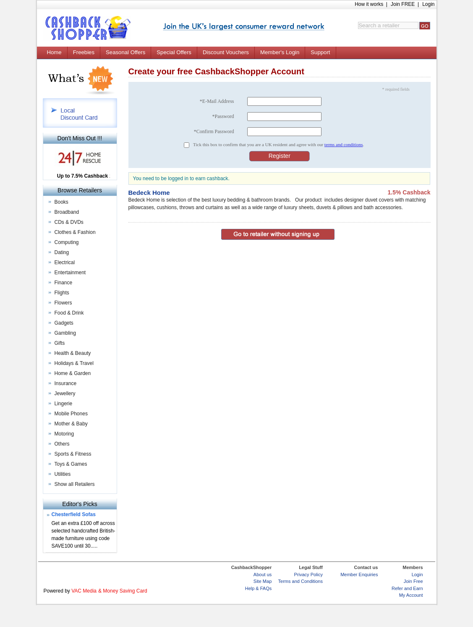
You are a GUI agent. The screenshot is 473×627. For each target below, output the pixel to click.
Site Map (262, 581)
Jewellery (65, 393)
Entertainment (70, 272)
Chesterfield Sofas (74, 514)
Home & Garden (73, 373)
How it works (369, 4)
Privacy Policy (308, 574)
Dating (62, 252)
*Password (223, 116)
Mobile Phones (71, 414)
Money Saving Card (125, 591)
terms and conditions (343, 144)
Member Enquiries (359, 574)
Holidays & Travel (74, 363)
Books (61, 202)
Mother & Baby (71, 424)
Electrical (65, 262)
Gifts (60, 343)
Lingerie (64, 404)
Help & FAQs (258, 588)
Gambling (65, 333)
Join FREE (403, 4)
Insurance (66, 383)
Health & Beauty (73, 353)
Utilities (63, 474)
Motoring (64, 434)
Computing (67, 242)
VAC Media (84, 591)
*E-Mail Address (217, 101)
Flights (62, 293)
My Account (411, 595)
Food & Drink (69, 313)
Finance (64, 283)
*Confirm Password (214, 131)
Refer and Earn (407, 588)
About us (262, 574)
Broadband (67, 212)
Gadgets (64, 323)
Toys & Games (71, 464)
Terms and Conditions (300, 581)
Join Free (413, 581)
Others (62, 444)
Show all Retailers (75, 484)
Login (428, 4)
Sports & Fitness (73, 454)
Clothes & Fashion (75, 232)
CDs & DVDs (69, 222)
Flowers (63, 303)
